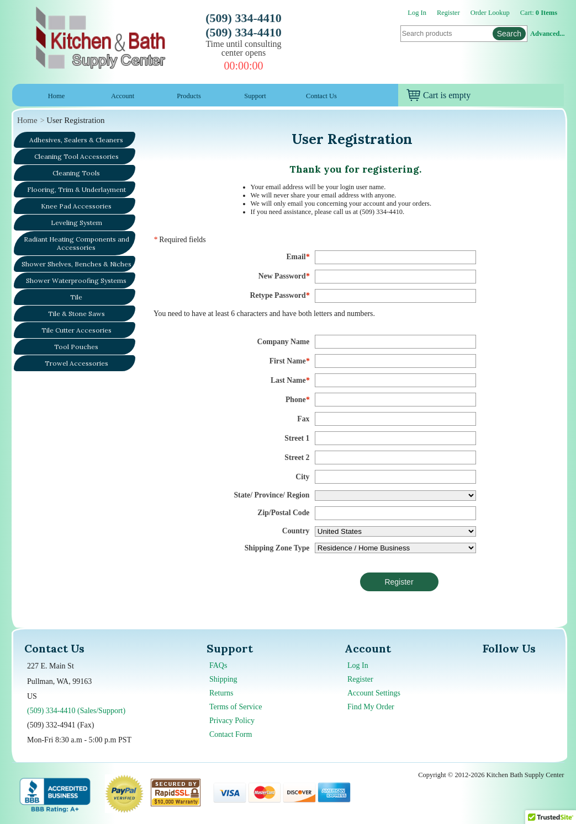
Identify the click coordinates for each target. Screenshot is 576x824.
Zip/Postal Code (283, 513)
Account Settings (373, 693)
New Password (284, 276)
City (302, 477)
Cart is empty (438, 95)
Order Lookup (490, 13)
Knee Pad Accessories (76, 206)
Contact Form (230, 734)
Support (255, 96)
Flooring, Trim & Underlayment (76, 189)
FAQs (218, 665)
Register (448, 13)
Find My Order (370, 707)
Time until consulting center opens (243, 48)
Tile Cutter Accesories (76, 330)
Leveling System (76, 222)
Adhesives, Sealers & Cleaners (76, 140)
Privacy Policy (232, 720)
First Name (289, 361)
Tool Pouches (76, 347)
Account (122, 96)
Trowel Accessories (76, 363)
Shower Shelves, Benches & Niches (76, 264)
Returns (221, 693)
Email (297, 257)
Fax (303, 419)
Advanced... (547, 34)
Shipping (223, 679)
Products (189, 96)
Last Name (290, 380)
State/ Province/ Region (271, 495)
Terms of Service (235, 707)
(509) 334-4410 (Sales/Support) (76, 711)
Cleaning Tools (76, 173)
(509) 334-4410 (243, 18)
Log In (417, 13)
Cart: (538, 13)
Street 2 (296, 457)
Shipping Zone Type (277, 548)
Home (56, 96)
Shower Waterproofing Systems (76, 280)
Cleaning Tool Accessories (76, 156)
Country (296, 531)
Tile (76, 297)
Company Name (283, 342)
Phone (297, 399)
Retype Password (280, 295)
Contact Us (321, 96)
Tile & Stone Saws (76, 313)
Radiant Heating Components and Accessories (76, 243)
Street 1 (296, 438)
